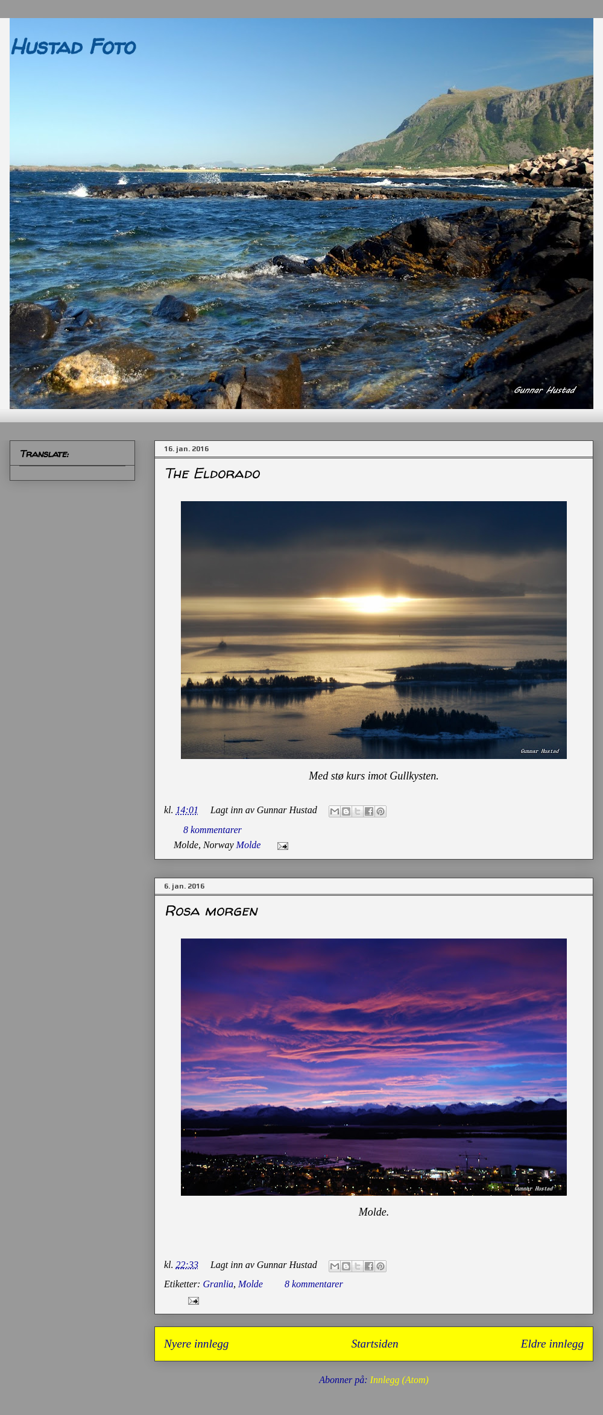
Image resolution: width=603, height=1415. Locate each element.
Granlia (218, 1284)
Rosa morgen (210, 910)
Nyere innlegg (196, 1343)
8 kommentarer (212, 830)
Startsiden (375, 1343)
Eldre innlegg (552, 1343)
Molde (248, 845)
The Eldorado (211, 473)
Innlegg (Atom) (399, 1380)
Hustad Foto (72, 46)
